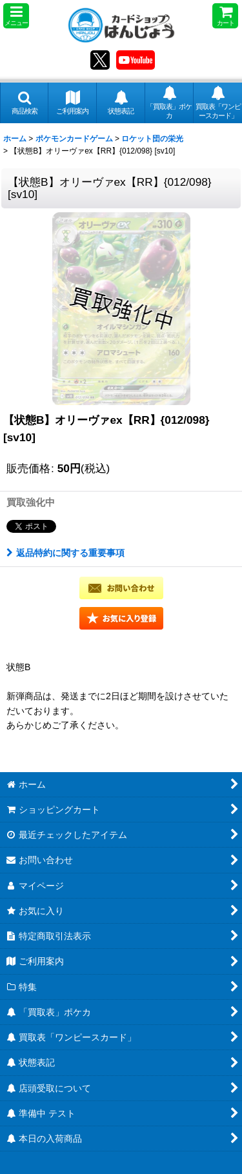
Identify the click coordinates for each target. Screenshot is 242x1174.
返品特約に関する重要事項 (65, 553)
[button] (16, 15)
